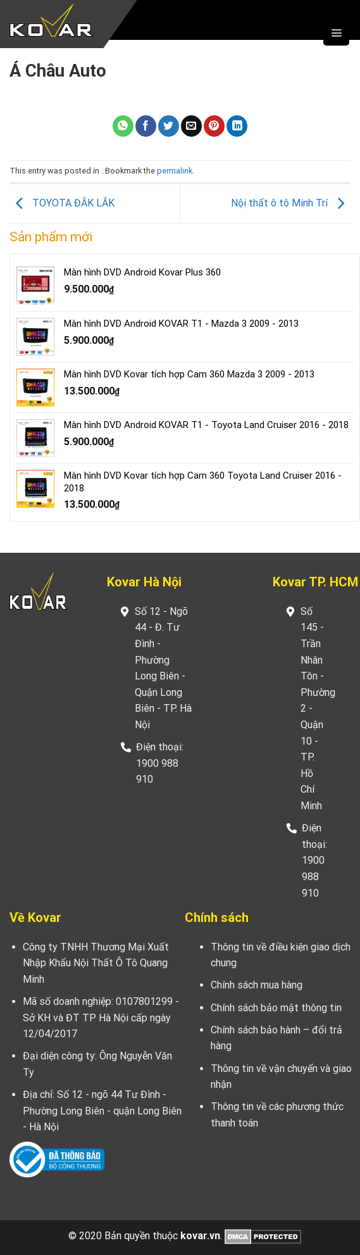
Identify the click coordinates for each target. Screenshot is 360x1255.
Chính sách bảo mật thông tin (276, 1008)
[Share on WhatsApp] (123, 126)
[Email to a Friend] (191, 126)
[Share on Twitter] (168, 126)
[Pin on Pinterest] (214, 126)
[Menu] (336, 33)
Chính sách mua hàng (256, 985)
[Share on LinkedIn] (237, 126)
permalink (174, 170)
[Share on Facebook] (145, 126)
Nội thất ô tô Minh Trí (291, 203)
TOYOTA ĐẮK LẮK (62, 203)
